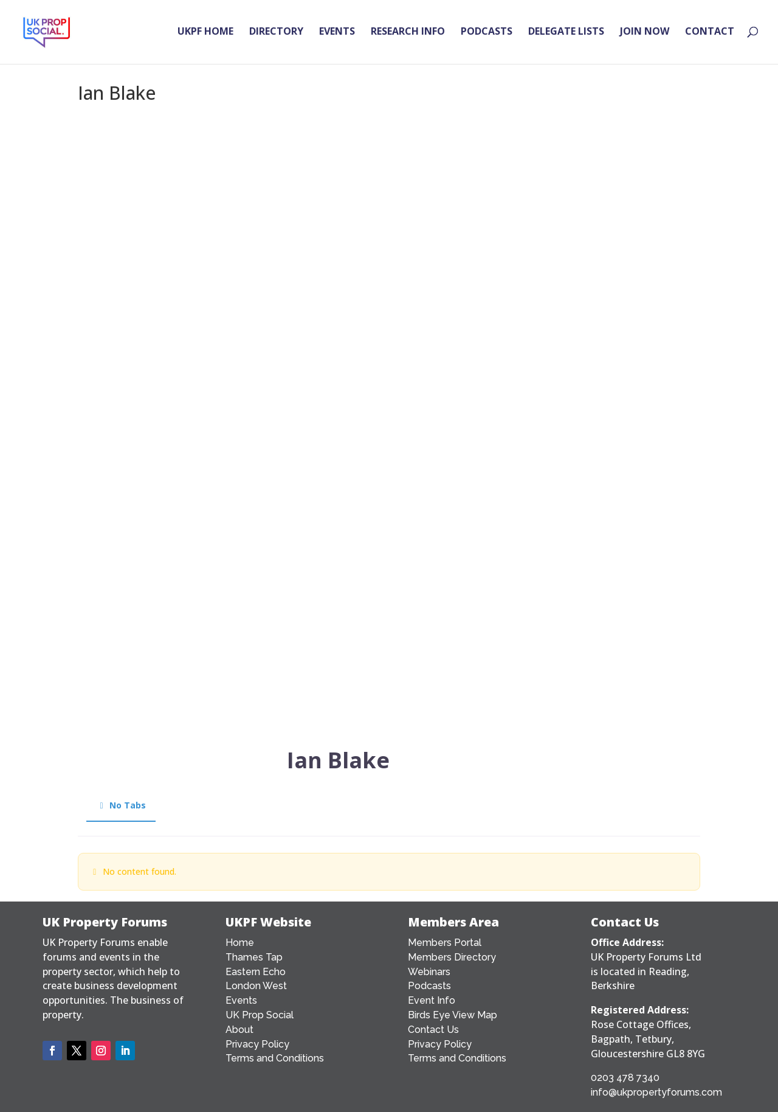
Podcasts (429, 986)
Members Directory (452, 957)
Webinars (429, 972)
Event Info (431, 1000)
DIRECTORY (276, 34)
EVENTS (337, 34)
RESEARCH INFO (408, 34)
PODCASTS (486, 34)
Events (241, 1000)
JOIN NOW (644, 34)
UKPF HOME (205, 34)
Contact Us (433, 1029)
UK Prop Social (259, 1015)
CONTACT (709, 34)
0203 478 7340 (625, 1077)
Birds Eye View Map (452, 1015)
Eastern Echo (255, 972)
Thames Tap (254, 957)
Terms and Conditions (274, 1058)
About (239, 1029)
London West (256, 986)
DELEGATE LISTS (566, 34)
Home (239, 942)
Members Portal (444, 942)
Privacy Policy (257, 1044)
